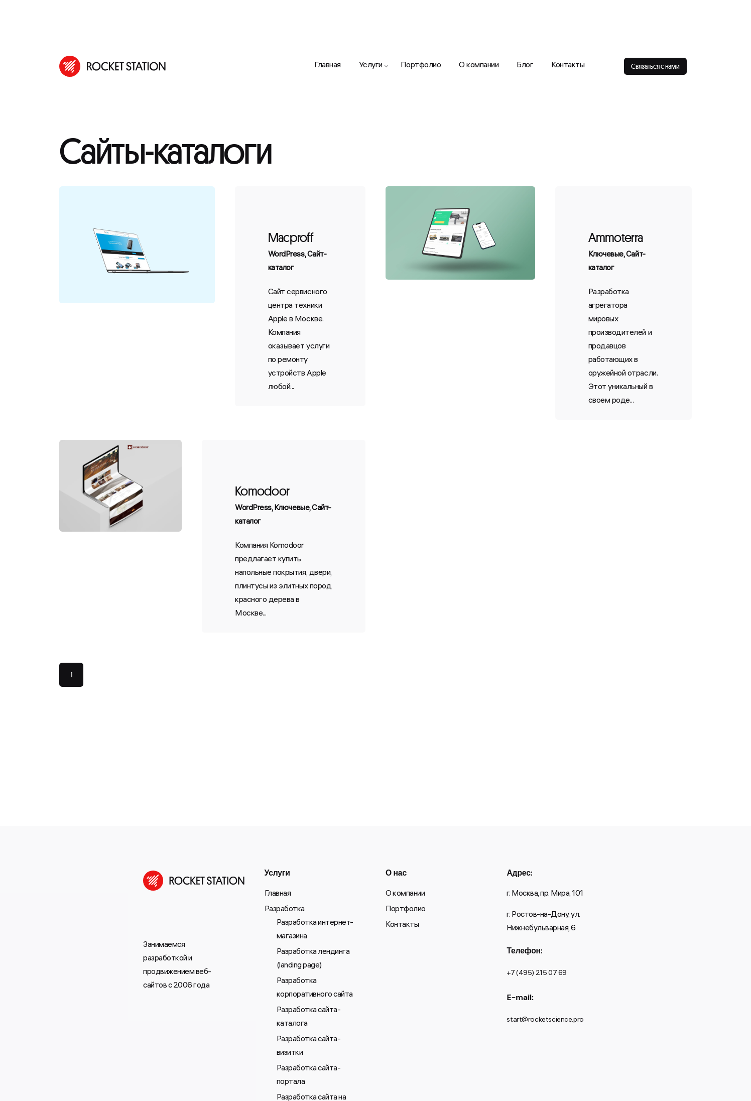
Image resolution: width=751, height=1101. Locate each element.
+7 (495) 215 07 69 (536, 973)
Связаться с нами (655, 66)
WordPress (286, 255)
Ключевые (605, 255)
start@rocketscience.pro (545, 1020)
